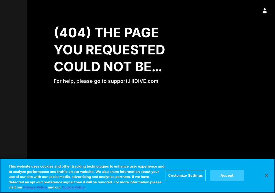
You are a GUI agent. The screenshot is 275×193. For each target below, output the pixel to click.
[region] (137, 176)
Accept (226, 175)
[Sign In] (265, 10)
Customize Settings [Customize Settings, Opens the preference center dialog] (185, 175)
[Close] (266, 175)
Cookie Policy (73, 187)
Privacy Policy (35, 187)
